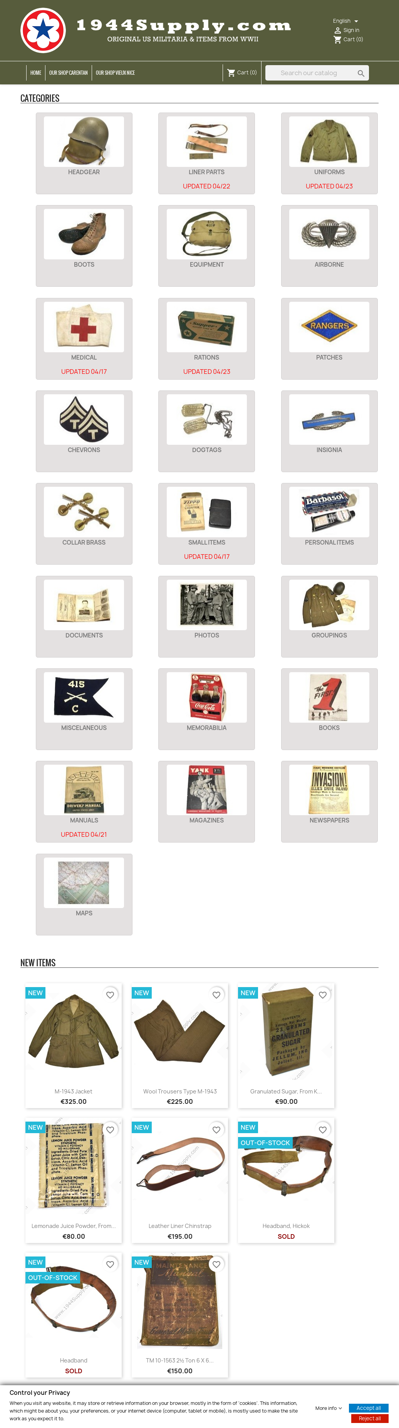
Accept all (369, 1407)
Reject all (370, 1418)
